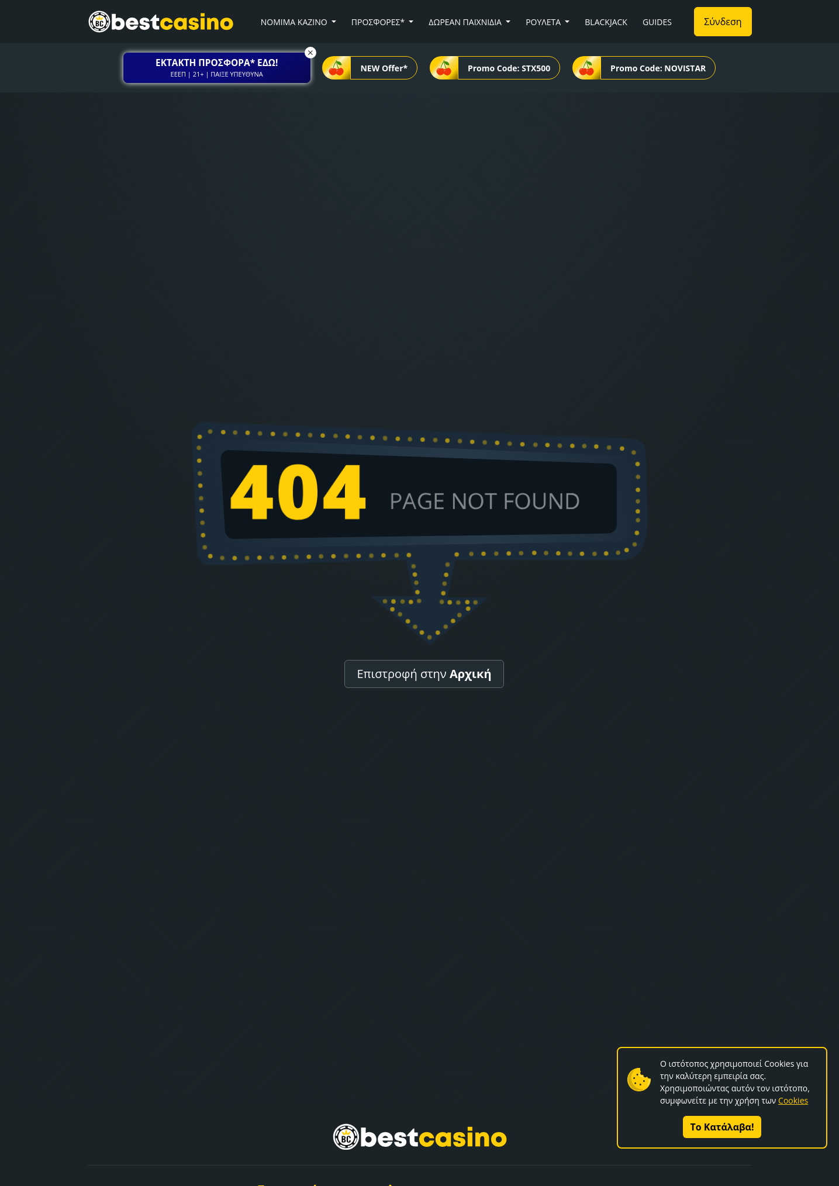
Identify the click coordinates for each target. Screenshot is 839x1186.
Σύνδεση (722, 21)
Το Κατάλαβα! (722, 1127)
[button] (216, 68)
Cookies (793, 1100)
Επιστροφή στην (424, 674)
